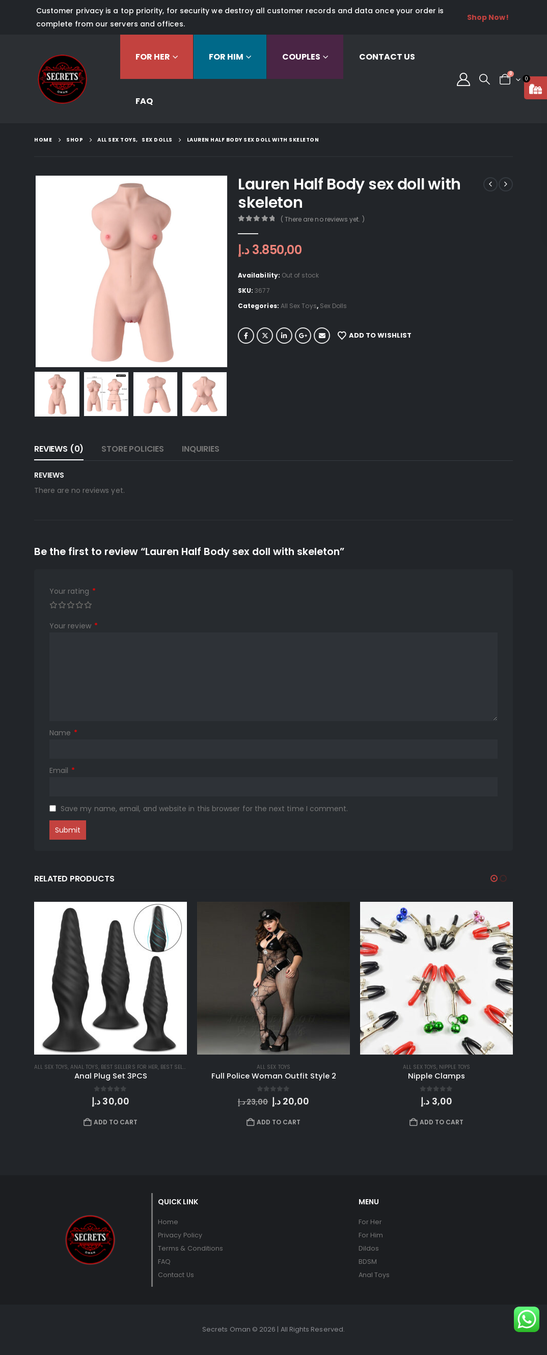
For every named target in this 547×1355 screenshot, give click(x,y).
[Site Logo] (62, 79)
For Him (226, 57)
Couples (301, 57)
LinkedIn (284, 335)
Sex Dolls (333, 305)
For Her (152, 57)
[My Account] (463, 79)
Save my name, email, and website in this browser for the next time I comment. (204, 809)
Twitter (265, 335)
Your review (73, 626)
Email (322, 335)
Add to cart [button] (116, 1122)
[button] (484, 79)
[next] (506, 184)
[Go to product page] (110, 978)
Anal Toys (84, 1067)
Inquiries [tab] (201, 449)
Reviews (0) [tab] (59, 449)
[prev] (490, 184)
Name (63, 733)
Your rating (72, 591)
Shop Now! (488, 17)
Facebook (246, 335)
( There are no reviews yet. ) (323, 219)
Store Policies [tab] (132, 449)
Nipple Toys (454, 1067)
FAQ (144, 101)
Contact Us (387, 57)
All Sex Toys (299, 305)
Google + (303, 335)
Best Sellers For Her (129, 1067)
